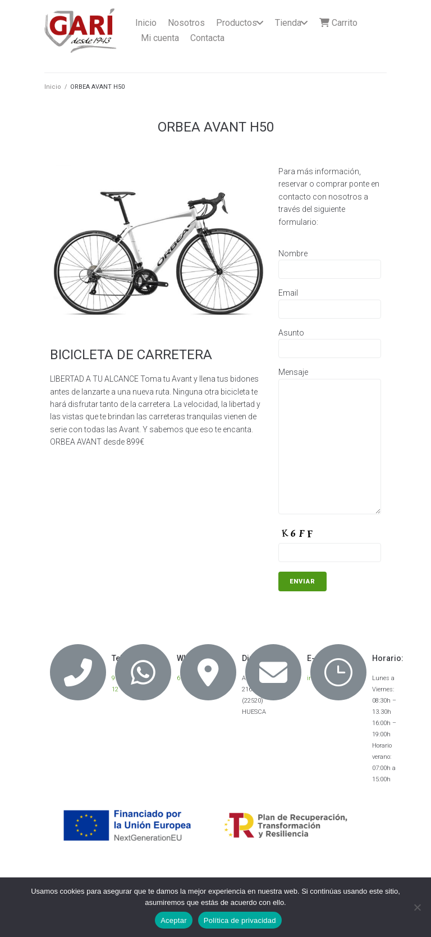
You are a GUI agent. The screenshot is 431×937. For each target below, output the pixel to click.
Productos (236, 22)
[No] (417, 907)
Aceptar (174, 920)
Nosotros (186, 22)
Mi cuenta (160, 38)
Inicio (146, 22)
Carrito (338, 22)
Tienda (288, 22)
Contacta (207, 38)
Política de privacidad (240, 920)
